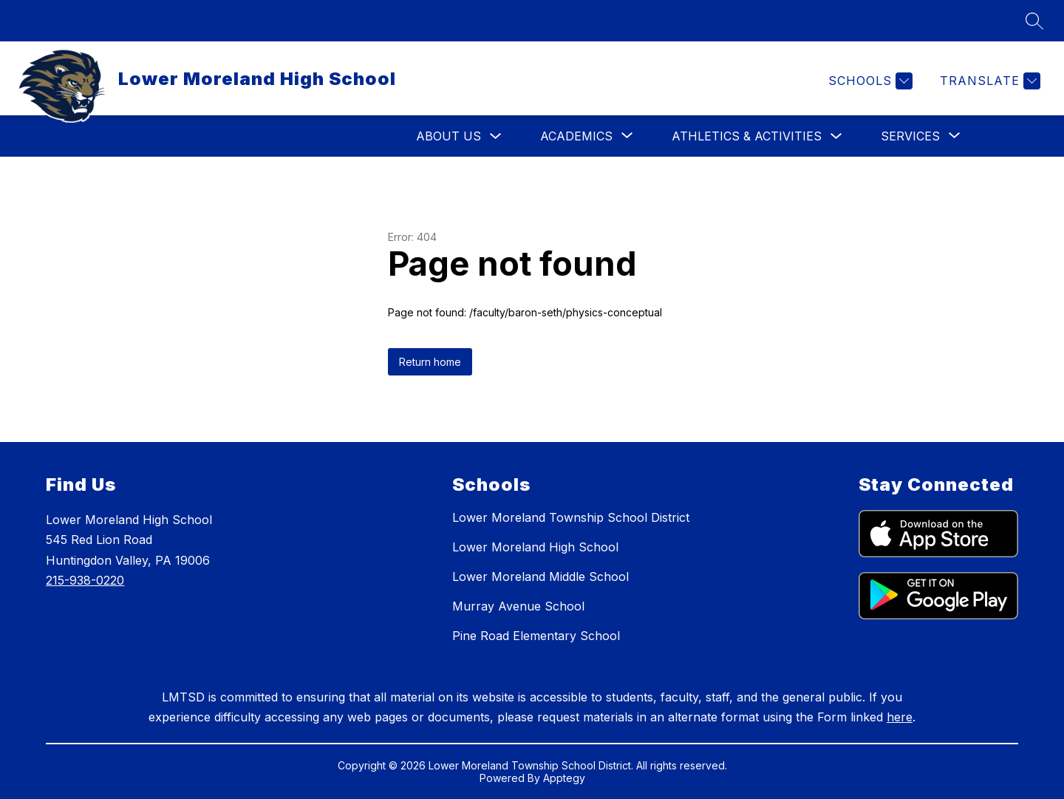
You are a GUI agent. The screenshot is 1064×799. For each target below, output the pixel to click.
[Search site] (1034, 21)
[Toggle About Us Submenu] (496, 136)
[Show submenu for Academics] (576, 136)
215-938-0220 (85, 580)
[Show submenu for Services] (910, 136)
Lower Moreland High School (535, 547)
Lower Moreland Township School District (570, 517)
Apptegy (564, 778)
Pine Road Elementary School (536, 635)
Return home (430, 362)
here (900, 717)
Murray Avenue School (518, 606)
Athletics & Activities (747, 136)
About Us (448, 136)
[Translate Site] (988, 81)
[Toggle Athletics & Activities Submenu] (836, 136)
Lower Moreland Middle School (540, 576)
